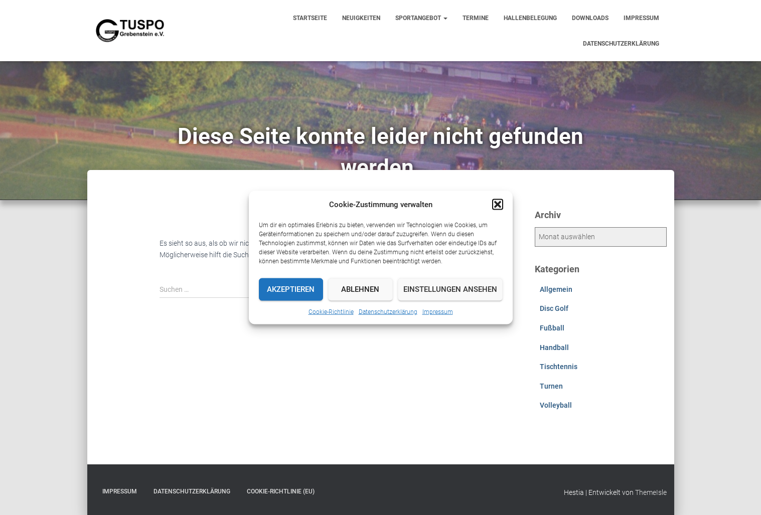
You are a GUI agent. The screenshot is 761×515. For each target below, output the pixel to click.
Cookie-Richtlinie (331, 311)
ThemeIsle (651, 492)
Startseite (310, 18)
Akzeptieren (291, 289)
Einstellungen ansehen (450, 289)
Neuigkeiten (361, 18)
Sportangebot (421, 18)
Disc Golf (554, 308)
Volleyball (556, 405)
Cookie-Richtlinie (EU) (281, 491)
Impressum (437, 311)
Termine (476, 18)
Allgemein (556, 289)
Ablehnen (360, 289)
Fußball (552, 328)
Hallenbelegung (530, 18)
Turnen (551, 386)
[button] (498, 204)
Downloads (590, 18)
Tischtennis (558, 367)
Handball (554, 348)
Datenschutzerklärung (388, 311)
